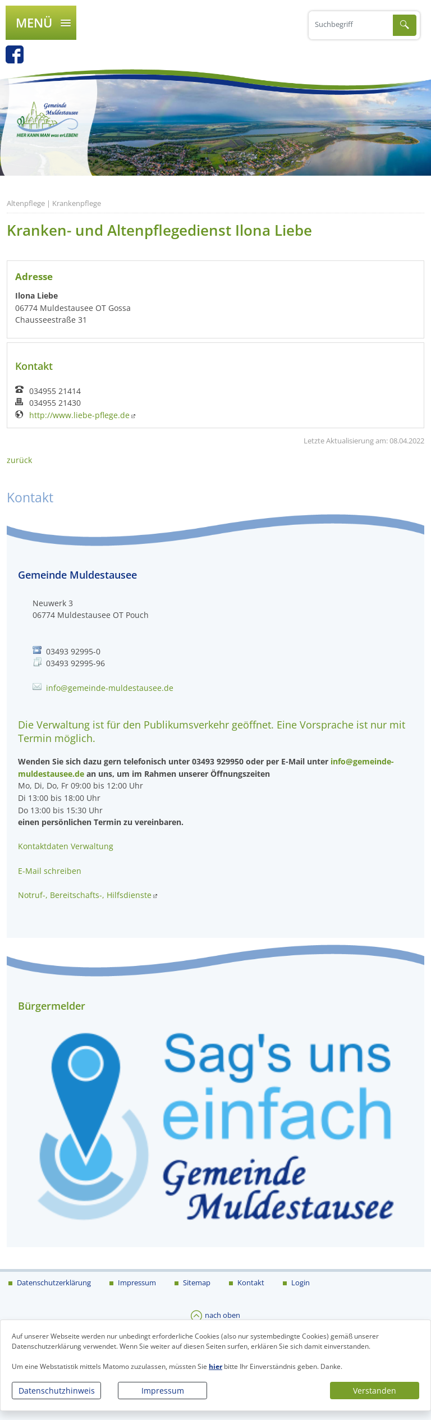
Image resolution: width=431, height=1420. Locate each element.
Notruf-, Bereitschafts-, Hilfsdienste (85, 895)
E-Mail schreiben (49, 870)
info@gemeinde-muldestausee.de (109, 687)
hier (215, 1366)
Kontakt (250, 1282)
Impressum (162, 1390)
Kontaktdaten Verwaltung (65, 846)
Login (300, 1282)
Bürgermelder (51, 1006)
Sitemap (195, 1282)
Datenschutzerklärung (53, 1282)
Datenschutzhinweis (57, 1390)
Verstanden (374, 1390)
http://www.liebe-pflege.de (79, 415)
